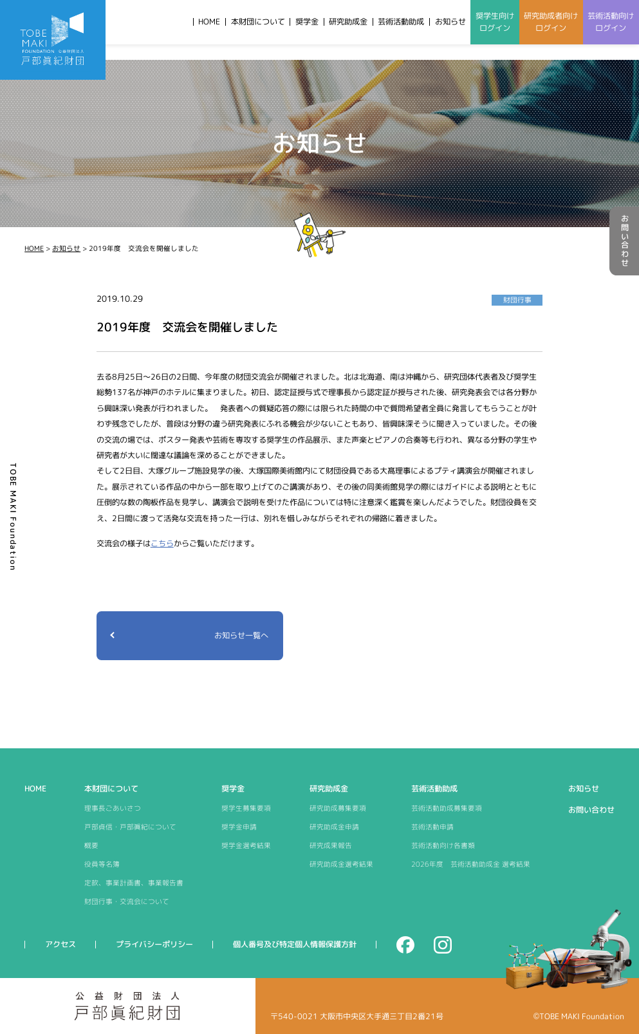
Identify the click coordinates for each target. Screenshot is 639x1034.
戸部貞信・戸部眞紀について (130, 826)
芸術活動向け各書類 (443, 845)
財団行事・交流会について (126, 901)
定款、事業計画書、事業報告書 (133, 882)
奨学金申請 (239, 826)
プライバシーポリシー (154, 944)
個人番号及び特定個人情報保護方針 (295, 944)
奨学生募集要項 (246, 808)
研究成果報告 (331, 845)
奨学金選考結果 (246, 845)
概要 (91, 845)
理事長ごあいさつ (112, 808)
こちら (162, 543)
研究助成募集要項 (338, 808)
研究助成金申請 (334, 826)
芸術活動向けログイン (611, 22)
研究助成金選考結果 (341, 864)
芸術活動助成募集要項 (446, 808)
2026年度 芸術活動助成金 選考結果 (470, 864)
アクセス (60, 944)
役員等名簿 (102, 864)
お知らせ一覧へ (241, 635)
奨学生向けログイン (495, 22)
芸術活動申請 (432, 826)
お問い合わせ (624, 241)
